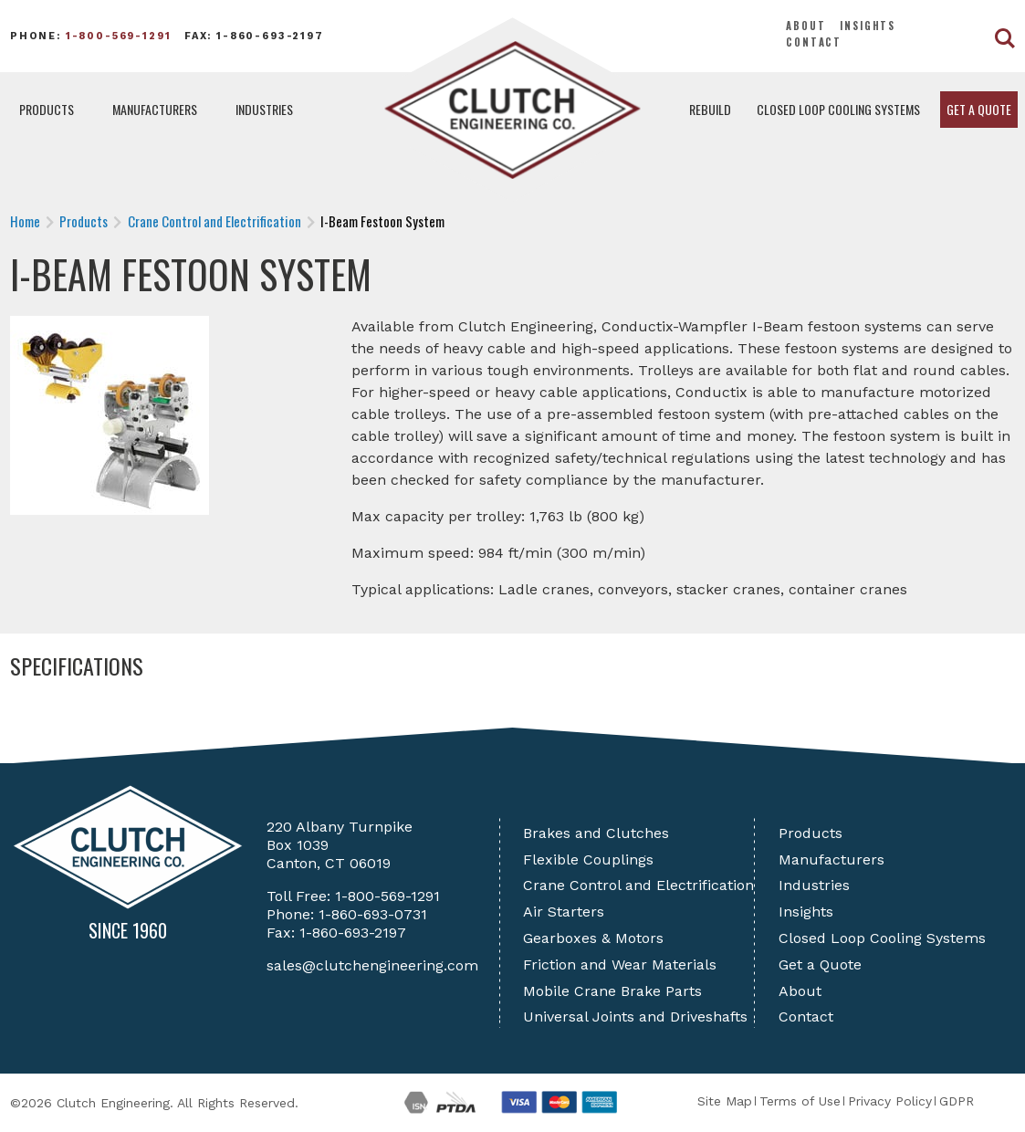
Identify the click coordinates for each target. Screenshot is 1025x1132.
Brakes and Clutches (596, 833)
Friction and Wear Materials (619, 964)
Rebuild (710, 109)
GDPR (956, 1101)
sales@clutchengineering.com (372, 965)
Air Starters (563, 911)
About (805, 25)
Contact (814, 42)
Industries (264, 109)
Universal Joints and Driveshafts (635, 1016)
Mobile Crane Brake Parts (612, 991)
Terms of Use (800, 1101)
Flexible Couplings (588, 859)
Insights (867, 25)
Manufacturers (154, 109)
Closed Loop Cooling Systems (838, 109)
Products (46, 109)
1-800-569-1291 (119, 36)
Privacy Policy (890, 1101)
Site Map (724, 1101)
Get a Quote (979, 109)
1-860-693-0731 (373, 914)
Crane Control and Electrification (638, 885)
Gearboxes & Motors (593, 938)
